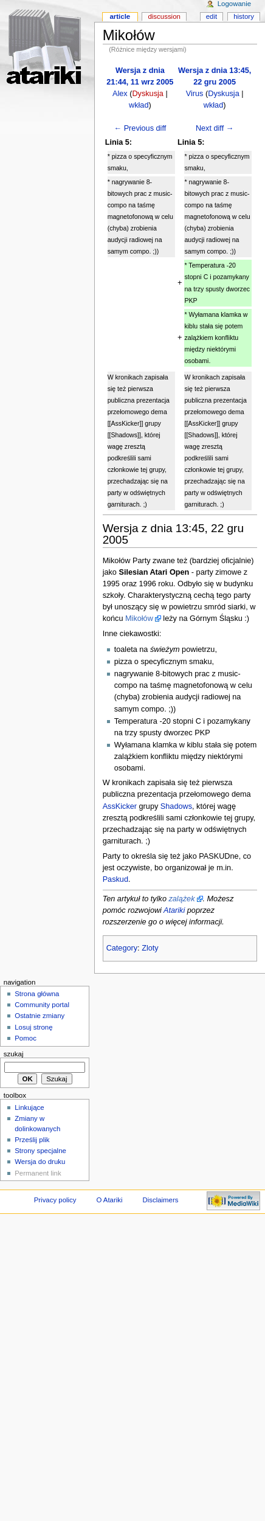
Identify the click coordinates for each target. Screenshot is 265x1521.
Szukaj (14, 1054)
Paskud (115, 879)
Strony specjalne (40, 1150)
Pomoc (25, 1038)
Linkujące (29, 1107)
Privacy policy (55, 1200)
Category (121, 948)
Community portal (42, 1004)
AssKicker (120, 806)
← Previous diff (140, 128)
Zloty (150, 948)
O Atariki (109, 1200)
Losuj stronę (33, 1027)
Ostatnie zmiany (39, 1015)
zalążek (181, 899)
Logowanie (234, 3)
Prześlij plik (32, 1139)
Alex (120, 93)
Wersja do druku (40, 1161)
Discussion (164, 16)
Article (119, 16)
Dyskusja (147, 93)
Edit (211, 16)
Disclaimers (160, 1200)
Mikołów (139, 618)
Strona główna (37, 993)
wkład (138, 105)
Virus (195, 93)
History (243, 16)
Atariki (174, 910)
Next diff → (215, 128)
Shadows (176, 806)
